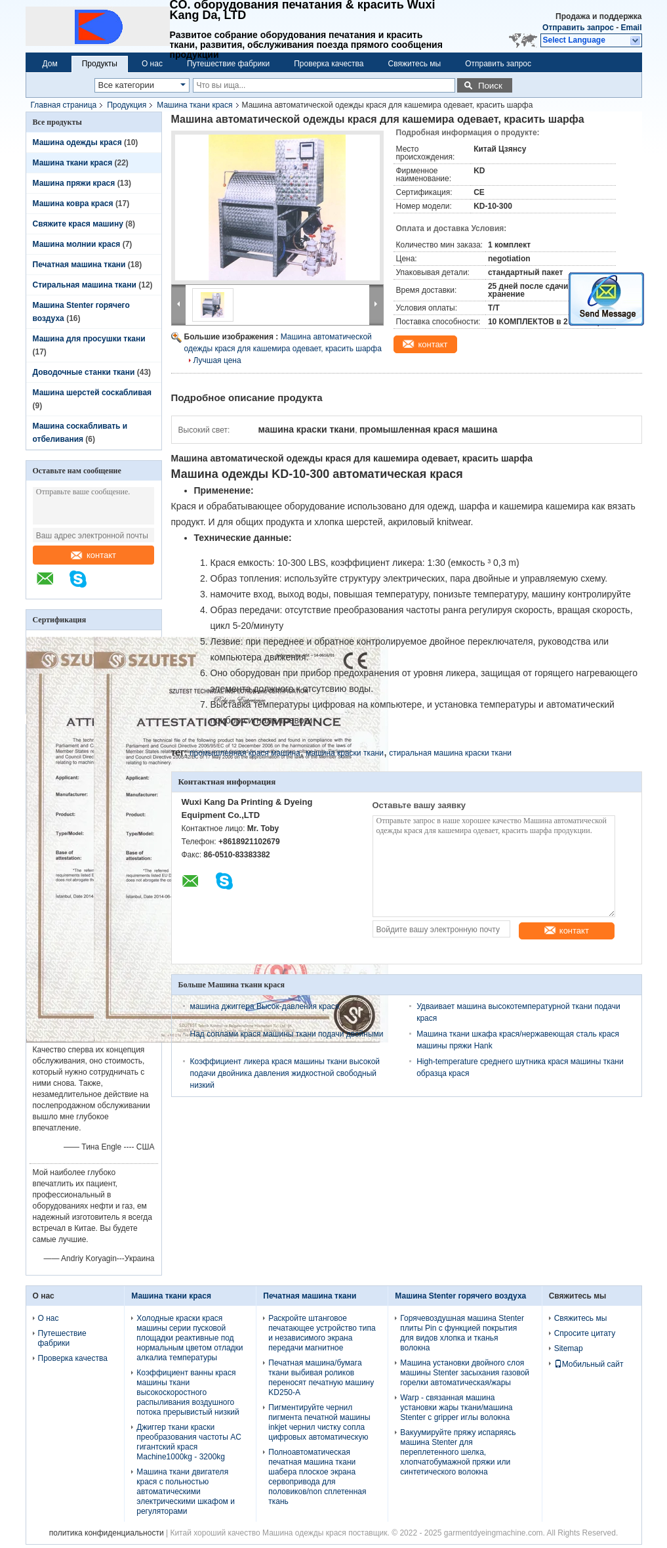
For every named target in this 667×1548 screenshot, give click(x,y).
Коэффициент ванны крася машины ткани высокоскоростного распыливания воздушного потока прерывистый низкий (187, 1392)
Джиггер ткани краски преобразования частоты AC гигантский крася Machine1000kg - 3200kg (188, 1442)
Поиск (490, 86)
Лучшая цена (217, 360)
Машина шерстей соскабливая (92, 392)
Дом (50, 63)
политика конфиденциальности (106, 1532)
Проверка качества (328, 63)
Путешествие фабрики (228, 63)
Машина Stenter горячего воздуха (460, 1296)
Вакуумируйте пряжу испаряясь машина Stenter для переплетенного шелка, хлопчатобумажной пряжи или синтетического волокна (457, 1452)
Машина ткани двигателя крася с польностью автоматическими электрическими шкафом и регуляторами (185, 1491)
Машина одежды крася (77, 142)
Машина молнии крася (77, 244)
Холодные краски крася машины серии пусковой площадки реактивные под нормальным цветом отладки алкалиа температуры (189, 1338)
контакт (93, 555)
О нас (152, 63)
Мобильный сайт (589, 1364)
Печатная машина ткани (79, 264)
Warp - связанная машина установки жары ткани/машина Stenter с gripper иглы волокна (456, 1407)
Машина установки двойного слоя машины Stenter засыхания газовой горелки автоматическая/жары (464, 1372)
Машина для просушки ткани (89, 338)
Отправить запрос (579, 27)
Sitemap (568, 1348)
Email (630, 27)
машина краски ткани (345, 753)
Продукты (99, 63)
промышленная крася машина (245, 753)
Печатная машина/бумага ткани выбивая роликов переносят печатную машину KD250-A (321, 1377)
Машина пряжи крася (74, 183)
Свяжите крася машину (78, 223)
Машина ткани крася (194, 105)
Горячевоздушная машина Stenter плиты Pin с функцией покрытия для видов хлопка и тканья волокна (462, 1333)
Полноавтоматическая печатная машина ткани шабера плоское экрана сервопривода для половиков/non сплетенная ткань (317, 1477)
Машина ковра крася (73, 203)
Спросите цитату (585, 1333)
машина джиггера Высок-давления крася (265, 1006)
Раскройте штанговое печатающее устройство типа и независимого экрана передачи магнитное (321, 1333)
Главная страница (64, 105)
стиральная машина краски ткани (450, 753)
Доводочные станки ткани (84, 372)
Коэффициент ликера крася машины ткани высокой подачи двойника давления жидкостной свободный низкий (285, 1073)
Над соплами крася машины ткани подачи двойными (287, 1034)
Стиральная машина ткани (84, 285)
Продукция (126, 105)
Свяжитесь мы (414, 63)
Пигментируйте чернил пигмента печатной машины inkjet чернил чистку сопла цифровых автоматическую (319, 1422)
